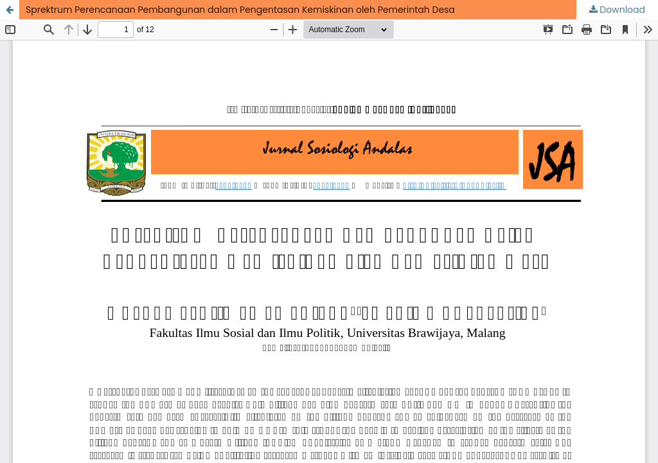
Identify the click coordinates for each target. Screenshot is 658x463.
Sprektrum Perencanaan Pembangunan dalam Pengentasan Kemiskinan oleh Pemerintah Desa (240, 9)
